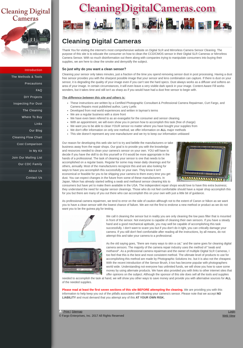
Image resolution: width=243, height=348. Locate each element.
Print (64, 311)
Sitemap (77, 311)
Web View (228, 315)
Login (231, 311)
